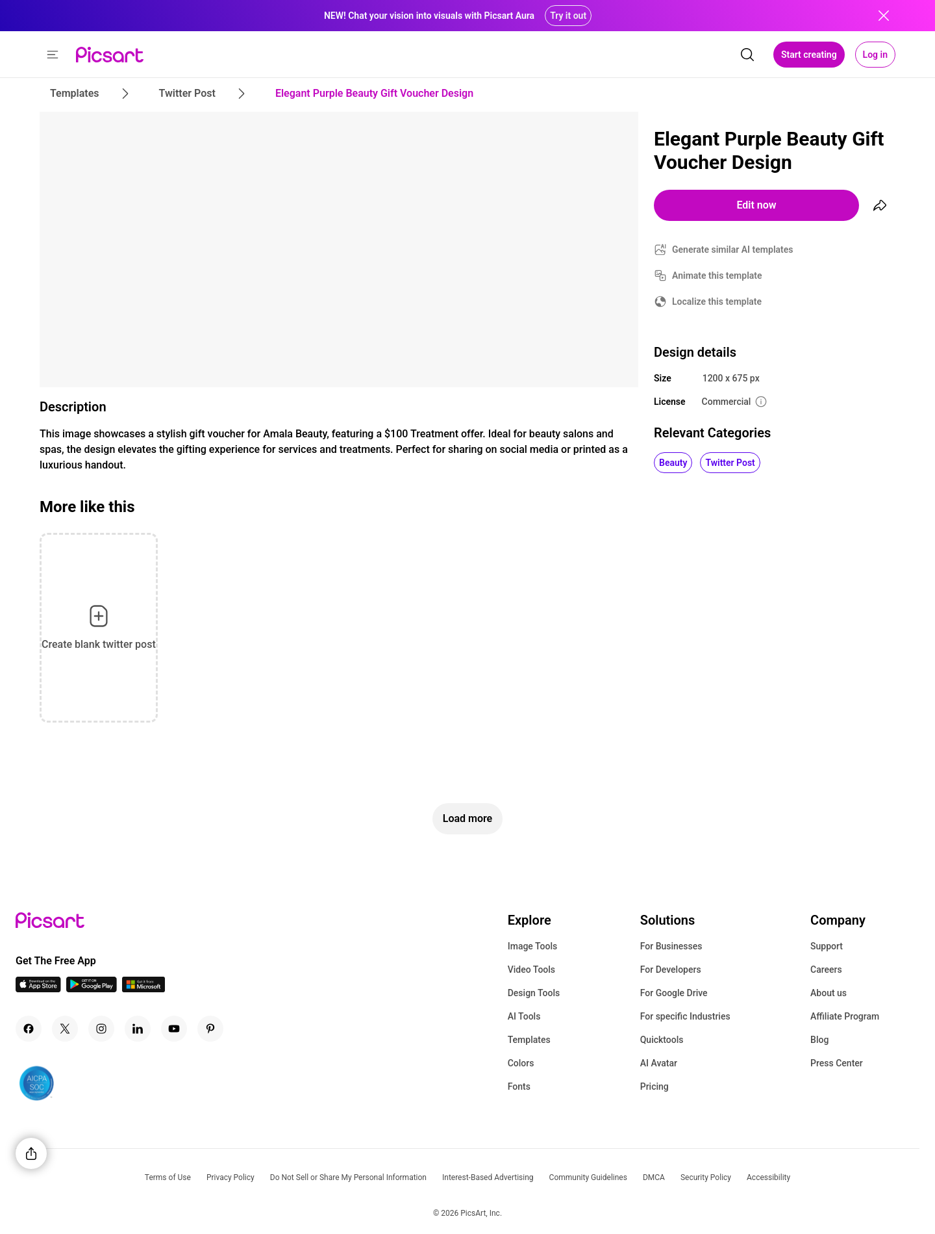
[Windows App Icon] (143, 989)
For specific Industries (685, 1016)
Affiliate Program (844, 1016)
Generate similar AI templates (732, 249)
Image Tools (533, 946)
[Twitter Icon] (65, 1029)
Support (826, 946)
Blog (819, 1040)
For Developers (670, 969)
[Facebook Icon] (29, 1029)
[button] (53, 55)
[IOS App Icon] (38, 989)
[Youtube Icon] (174, 1029)
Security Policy (705, 1177)
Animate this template (717, 275)
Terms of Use (168, 1177)
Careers (826, 969)
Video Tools (531, 969)
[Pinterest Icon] (210, 1029)
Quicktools (662, 1040)
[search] (747, 54)
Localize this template (717, 301)
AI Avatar (658, 1063)
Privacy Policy (230, 1177)
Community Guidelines (588, 1177)
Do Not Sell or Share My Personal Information (348, 1177)
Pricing (654, 1086)
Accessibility (768, 1177)
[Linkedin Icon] (138, 1029)
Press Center (836, 1063)
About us (828, 993)
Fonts (519, 1086)
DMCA (654, 1177)
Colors (521, 1063)
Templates (529, 1040)
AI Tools (524, 1016)
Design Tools (534, 993)
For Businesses (671, 946)
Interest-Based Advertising (488, 1177)
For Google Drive (674, 993)
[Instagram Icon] (101, 1029)
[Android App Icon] (91, 989)
